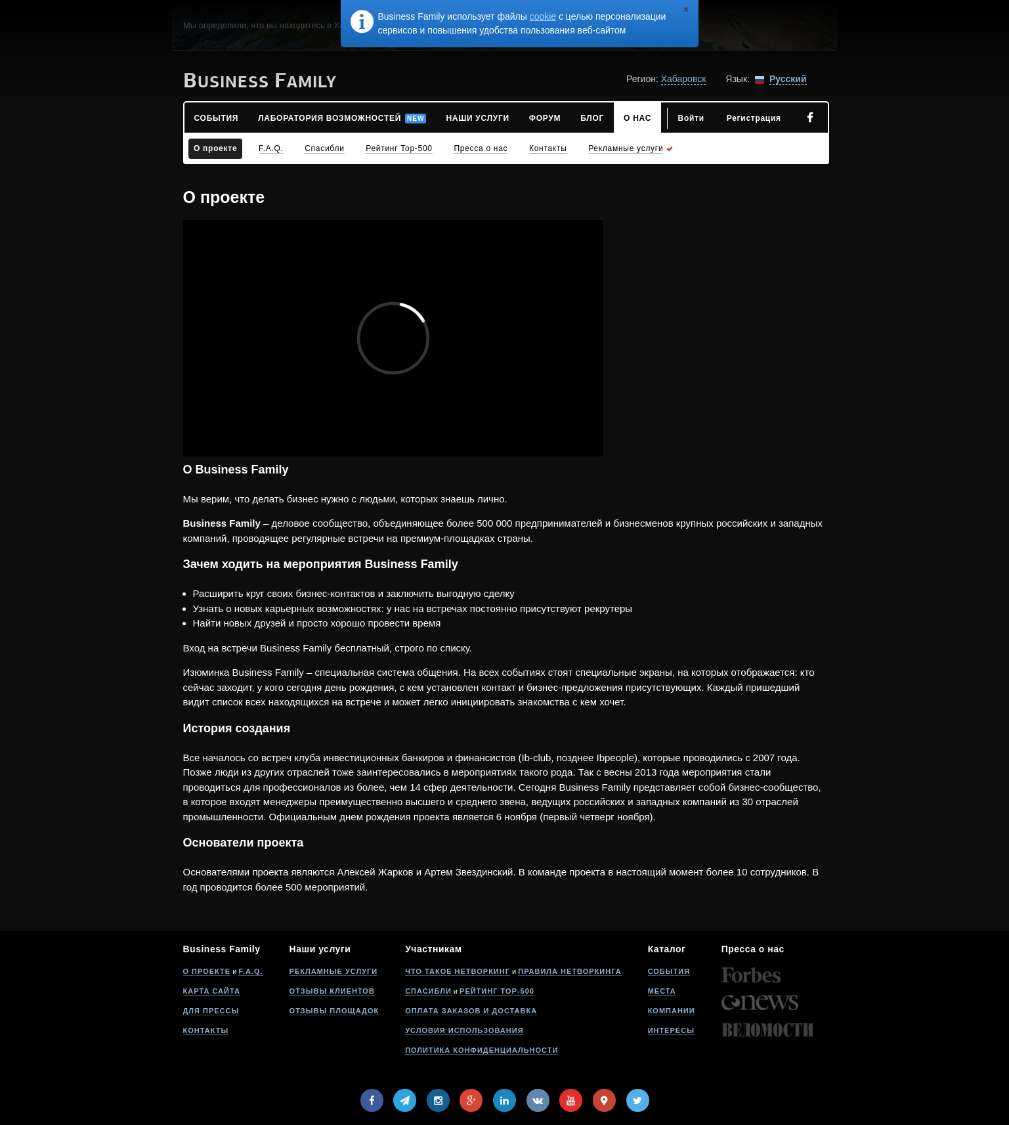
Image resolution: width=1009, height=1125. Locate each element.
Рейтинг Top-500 (497, 991)
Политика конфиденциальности (481, 1050)
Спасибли (428, 991)
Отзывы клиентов (332, 991)
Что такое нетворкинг (457, 971)
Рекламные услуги (334, 971)
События (669, 971)
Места (662, 991)
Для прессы (211, 1011)
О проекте (207, 971)
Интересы (671, 1030)
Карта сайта (211, 991)
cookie (543, 16)
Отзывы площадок (334, 1011)
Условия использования (464, 1030)
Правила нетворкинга (569, 971)
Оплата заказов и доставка (471, 1011)
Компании (671, 1011)
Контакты (206, 1030)
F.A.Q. (250, 971)
